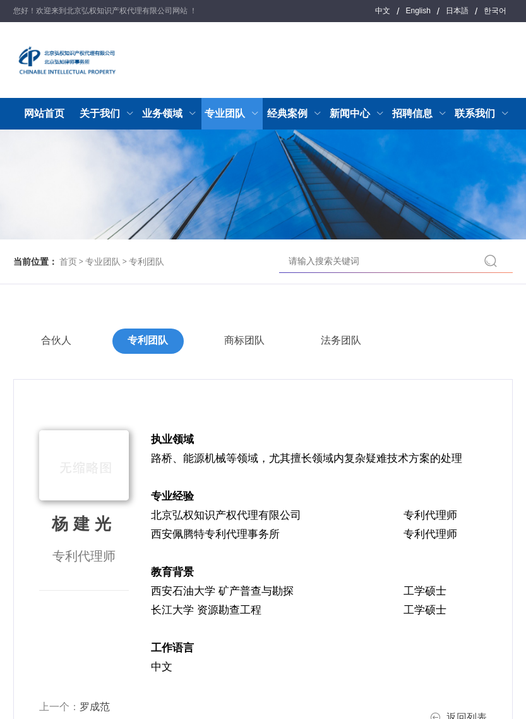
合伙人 (57, 340)
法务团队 (343, 340)
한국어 (495, 10)
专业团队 (103, 262)
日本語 (457, 10)
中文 (382, 10)
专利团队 (146, 262)
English (417, 10)
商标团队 (246, 340)
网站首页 (44, 113)
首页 (68, 262)
